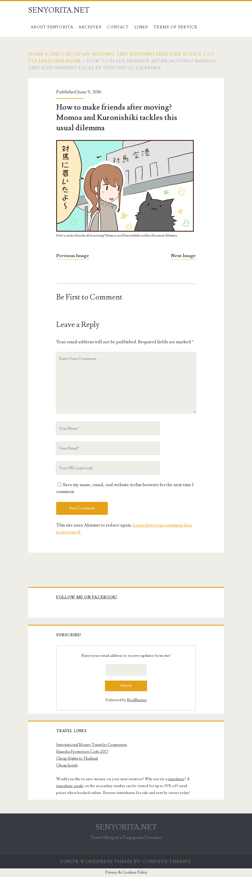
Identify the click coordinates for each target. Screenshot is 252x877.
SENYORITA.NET (58, 10)
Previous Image (72, 256)
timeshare (176, 779)
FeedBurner (137, 700)
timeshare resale (69, 786)
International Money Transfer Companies (91, 744)
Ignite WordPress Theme (96, 861)
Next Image (183, 256)
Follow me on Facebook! (87, 597)
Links (141, 27)
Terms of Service (176, 27)
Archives (90, 27)
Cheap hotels (67, 765)
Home (36, 54)
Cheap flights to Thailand (77, 758)
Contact (118, 27)
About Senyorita (52, 27)
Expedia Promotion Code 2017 (82, 751)
